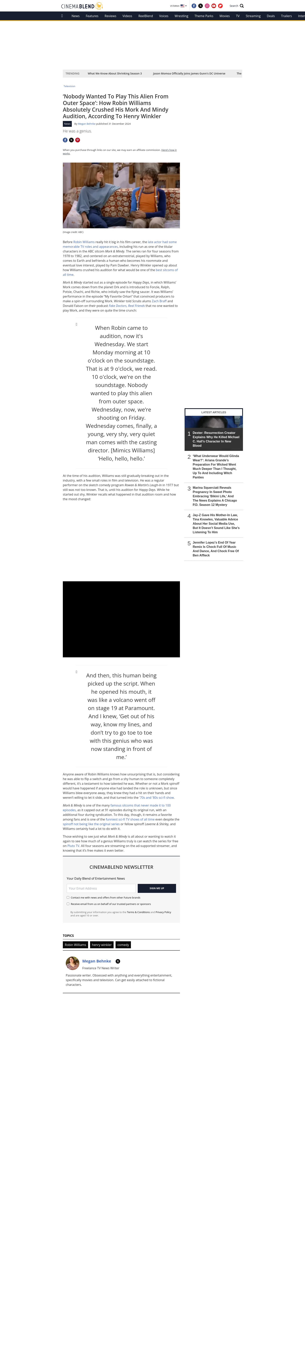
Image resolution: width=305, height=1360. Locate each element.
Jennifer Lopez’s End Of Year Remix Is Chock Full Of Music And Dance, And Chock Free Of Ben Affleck (216, 549)
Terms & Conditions (138, 912)
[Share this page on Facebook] (65, 140)
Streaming (253, 16)
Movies (225, 16)
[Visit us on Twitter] (200, 6)
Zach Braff (159, 301)
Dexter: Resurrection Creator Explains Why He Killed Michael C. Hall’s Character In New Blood (216, 439)
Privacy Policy (163, 912)
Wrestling (181, 16)
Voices (163, 16)
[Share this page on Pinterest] (77, 140)
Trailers (286, 16)
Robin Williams (84, 242)
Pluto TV (73, 846)
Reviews (110, 16)
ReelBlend (145, 16)
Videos (127, 16)
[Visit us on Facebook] (194, 6)
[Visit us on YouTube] (213, 6)
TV (237, 16)
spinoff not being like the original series (91, 824)
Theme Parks (204, 16)
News (76, 16)
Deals (271, 16)
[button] (237, 6)
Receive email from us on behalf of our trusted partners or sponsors (109, 904)
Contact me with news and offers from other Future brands (103, 897)
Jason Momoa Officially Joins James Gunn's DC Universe (189, 73)
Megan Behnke (87, 123)
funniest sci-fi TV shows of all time (130, 819)
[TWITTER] (118, 961)
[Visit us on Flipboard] (220, 6)
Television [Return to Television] (69, 86)
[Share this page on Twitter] (71, 140)
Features (92, 16)
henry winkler (102, 945)
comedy (123, 945)
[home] (63, 16)
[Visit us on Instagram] (207, 6)
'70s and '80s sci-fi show (156, 797)
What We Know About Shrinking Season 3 (115, 73)
